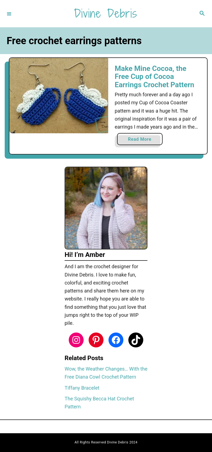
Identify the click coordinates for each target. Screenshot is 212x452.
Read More (141, 140)
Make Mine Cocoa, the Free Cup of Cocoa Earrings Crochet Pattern (154, 76)
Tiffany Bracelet (82, 388)
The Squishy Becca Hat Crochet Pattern (99, 403)
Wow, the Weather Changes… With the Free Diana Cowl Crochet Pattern (106, 373)
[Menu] (9, 13)
